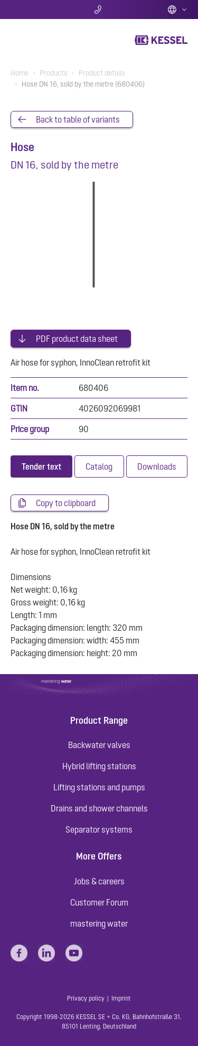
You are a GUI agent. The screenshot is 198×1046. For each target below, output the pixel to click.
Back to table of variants (78, 119)
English (177, 9)
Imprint (121, 998)
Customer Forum (99, 902)
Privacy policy (86, 998)
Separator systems (99, 829)
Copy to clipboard (66, 503)
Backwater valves (99, 745)
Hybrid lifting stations (99, 766)
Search (40, 9)
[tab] (41, 466)
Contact (99, 9)
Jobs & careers (99, 881)
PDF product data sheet (77, 338)
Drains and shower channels (99, 808)
